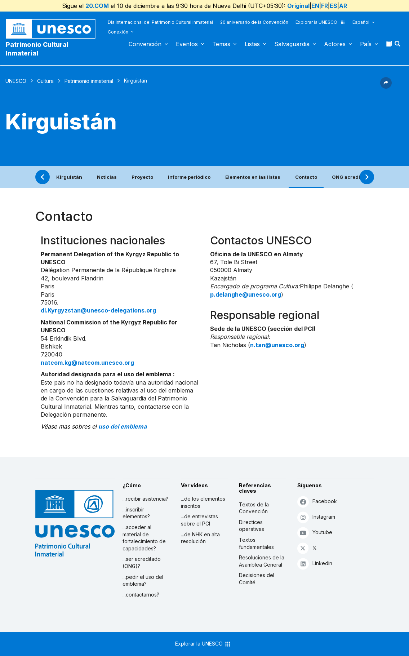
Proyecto (142, 177)
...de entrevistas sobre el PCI (199, 520)
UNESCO (15, 81)
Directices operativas (251, 525)
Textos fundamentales (256, 543)
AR (343, 5)
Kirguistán (69, 177)
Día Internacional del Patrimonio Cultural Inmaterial (160, 22)
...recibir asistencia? (145, 499)
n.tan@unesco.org (277, 345)
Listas (252, 44)
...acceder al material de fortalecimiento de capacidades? (144, 537)
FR (324, 5)
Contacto (306, 177)
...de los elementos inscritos (203, 502)
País (366, 44)
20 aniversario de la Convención (254, 22)
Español (360, 22)
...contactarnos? (141, 594)
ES (333, 5)
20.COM (97, 5)
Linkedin (314, 563)
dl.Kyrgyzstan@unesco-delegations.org (98, 310)
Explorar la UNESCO (320, 22)
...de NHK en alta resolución (200, 538)
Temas (221, 44)
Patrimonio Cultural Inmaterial (37, 49)
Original (298, 5)
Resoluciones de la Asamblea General (261, 561)
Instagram (316, 517)
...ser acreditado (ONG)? (142, 562)
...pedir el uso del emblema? (143, 580)
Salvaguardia (292, 44)
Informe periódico (189, 177)
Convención (145, 44)
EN (315, 5)
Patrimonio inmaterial (89, 81)
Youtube (314, 532)
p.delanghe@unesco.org (245, 294)
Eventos (187, 44)
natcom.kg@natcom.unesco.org (87, 362)
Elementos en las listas (252, 177)
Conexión (118, 32)
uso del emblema (122, 426)
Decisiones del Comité (256, 578)
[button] (398, 46)
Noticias (107, 177)
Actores (335, 44)
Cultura (45, 81)
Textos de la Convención (254, 508)
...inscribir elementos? (136, 513)
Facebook (317, 501)
